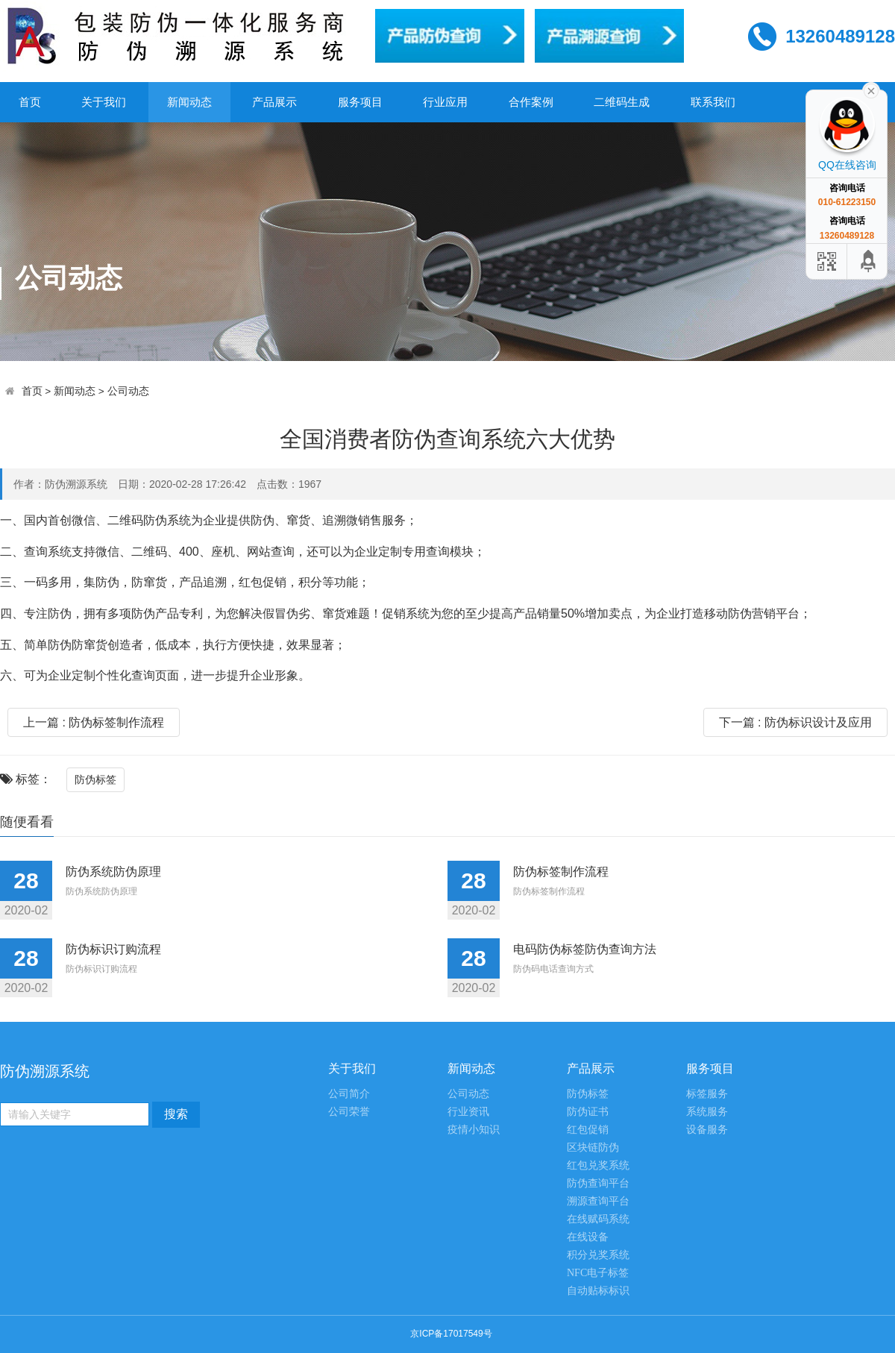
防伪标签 (95, 779)
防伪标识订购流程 (113, 949)
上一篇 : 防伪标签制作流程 (93, 722)
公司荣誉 (349, 1111)
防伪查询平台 (598, 1183)
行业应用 (445, 101)
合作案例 (531, 101)
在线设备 (588, 1237)
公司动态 (128, 391)
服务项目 (360, 101)
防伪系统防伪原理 (113, 871)
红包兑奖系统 (598, 1165)
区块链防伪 (593, 1147)
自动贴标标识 (598, 1290)
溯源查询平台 (598, 1201)
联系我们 (713, 101)
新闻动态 (189, 101)
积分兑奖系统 (598, 1255)
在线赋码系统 (598, 1219)
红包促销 (588, 1129)
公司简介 (349, 1093)
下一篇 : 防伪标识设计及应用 (795, 722)
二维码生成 (622, 101)
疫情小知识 (474, 1129)
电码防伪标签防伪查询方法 (584, 949)
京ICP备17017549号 (451, 1333)
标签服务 (707, 1093)
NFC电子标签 (598, 1272)
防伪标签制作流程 (561, 871)
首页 (30, 101)
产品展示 (274, 101)
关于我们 (103, 101)
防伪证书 (588, 1111)
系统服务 (707, 1111)
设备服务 (707, 1129)
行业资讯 (468, 1111)
